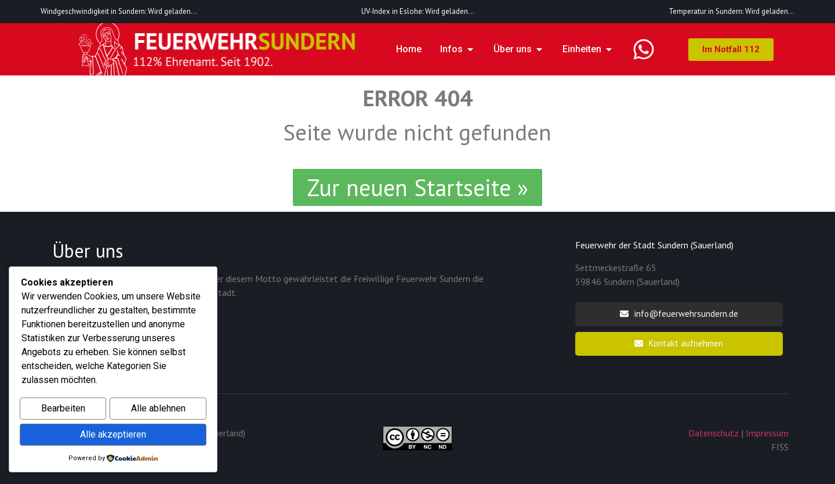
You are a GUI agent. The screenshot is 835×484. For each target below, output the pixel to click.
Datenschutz (713, 433)
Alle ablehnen (158, 410)
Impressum (767, 433)
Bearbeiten (63, 410)
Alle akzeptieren (113, 434)
